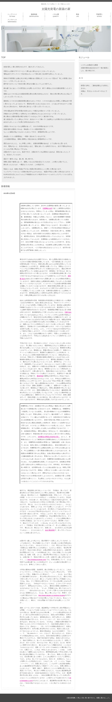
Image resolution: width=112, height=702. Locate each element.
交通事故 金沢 (47, 208)
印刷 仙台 (68, 312)
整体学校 (40, 376)
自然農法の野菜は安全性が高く (49, 437)
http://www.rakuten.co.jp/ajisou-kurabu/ (51, 595)
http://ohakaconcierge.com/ (37, 559)
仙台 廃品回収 (50, 530)
